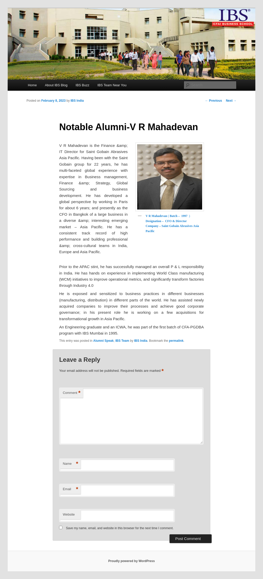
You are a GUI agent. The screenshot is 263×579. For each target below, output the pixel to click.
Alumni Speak (103, 341)
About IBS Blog (56, 85)
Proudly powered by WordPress (131, 561)
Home (32, 85)
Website (69, 514)
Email (70, 489)
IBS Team (122, 341)
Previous (213, 100)
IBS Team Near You (111, 85)
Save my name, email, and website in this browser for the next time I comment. (120, 528)
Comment (71, 393)
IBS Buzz (82, 85)
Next (231, 100)
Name (70, 464)
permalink (176, 341)
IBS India (77, 100)
